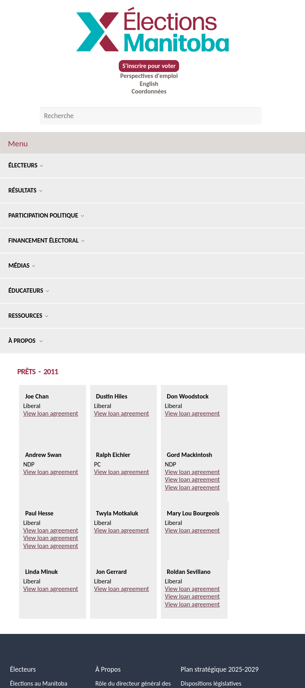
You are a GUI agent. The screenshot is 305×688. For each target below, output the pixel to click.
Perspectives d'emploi (149, 76)
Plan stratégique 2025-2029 (220, 669)
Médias (21, 265)
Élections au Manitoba (39, 683)
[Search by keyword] (151, 115)
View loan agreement (50, 413)
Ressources (28, 315)
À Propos (25, 340)
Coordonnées (148, 91)
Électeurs (25, 165)
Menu (18, 143)
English (149, 83)
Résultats (25, 190)
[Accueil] (152, 29)
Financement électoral (46, 240)
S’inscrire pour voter (149, 66)
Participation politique (46, 215)
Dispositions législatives (211, 683)
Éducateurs (28, 290)
